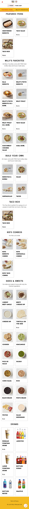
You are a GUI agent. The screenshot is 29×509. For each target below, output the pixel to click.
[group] (7, 27)
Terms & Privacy (15, 501)
